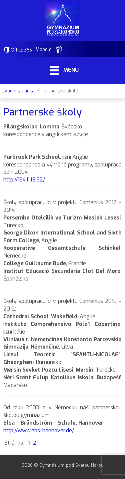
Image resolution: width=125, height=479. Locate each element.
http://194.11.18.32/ (24, 179)
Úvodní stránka (18, 91)
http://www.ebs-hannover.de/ (38, 430)
